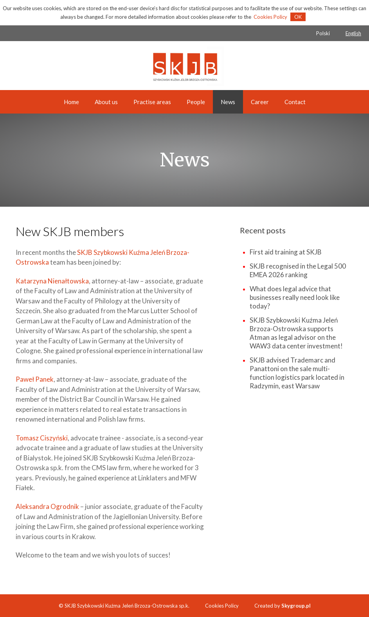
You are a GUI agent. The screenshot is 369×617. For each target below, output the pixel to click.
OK (298, 17)
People (196, 101)
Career (260, 101)
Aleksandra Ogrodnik (47, 506)
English (353, 33)
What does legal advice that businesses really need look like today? (295, 297)
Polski (323, 33)
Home (71, 101)
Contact (295, 101)
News (228, 101)
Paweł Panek (35, 379)
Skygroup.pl (296, 606)
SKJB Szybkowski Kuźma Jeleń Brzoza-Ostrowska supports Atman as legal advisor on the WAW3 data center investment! (296, 333)
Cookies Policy (270, 17)
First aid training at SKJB (286, 252)
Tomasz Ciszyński (42, 438)
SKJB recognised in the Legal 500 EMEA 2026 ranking (298, 270)
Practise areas (152, 101)
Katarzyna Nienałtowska (52, 281)
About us (106, 101)
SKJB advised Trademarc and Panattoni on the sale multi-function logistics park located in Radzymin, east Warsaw (297, 373)
